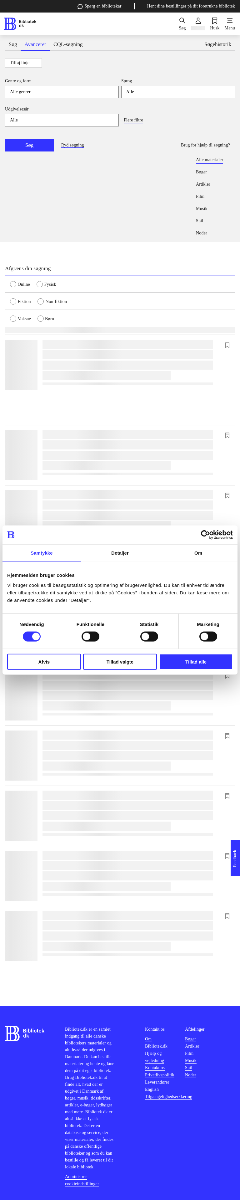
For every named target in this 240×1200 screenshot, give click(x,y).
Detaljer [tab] (120, 553)
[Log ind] (198, 23)
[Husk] (214, 23)
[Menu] (230, 23)
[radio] (23, 284)
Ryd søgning (72, 145)
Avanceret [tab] (35, 44)
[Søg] (182, 23)
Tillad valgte (120, 661)
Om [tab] (198, 553)
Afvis (44, 661)
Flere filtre (133, 120)
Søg (29, 145)
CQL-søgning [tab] (68, 44)
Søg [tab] (13, 44)
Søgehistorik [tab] (217, 44)
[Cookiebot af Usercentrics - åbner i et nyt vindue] (205, 535)
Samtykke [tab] (42, 553)
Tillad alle (196, 661)
